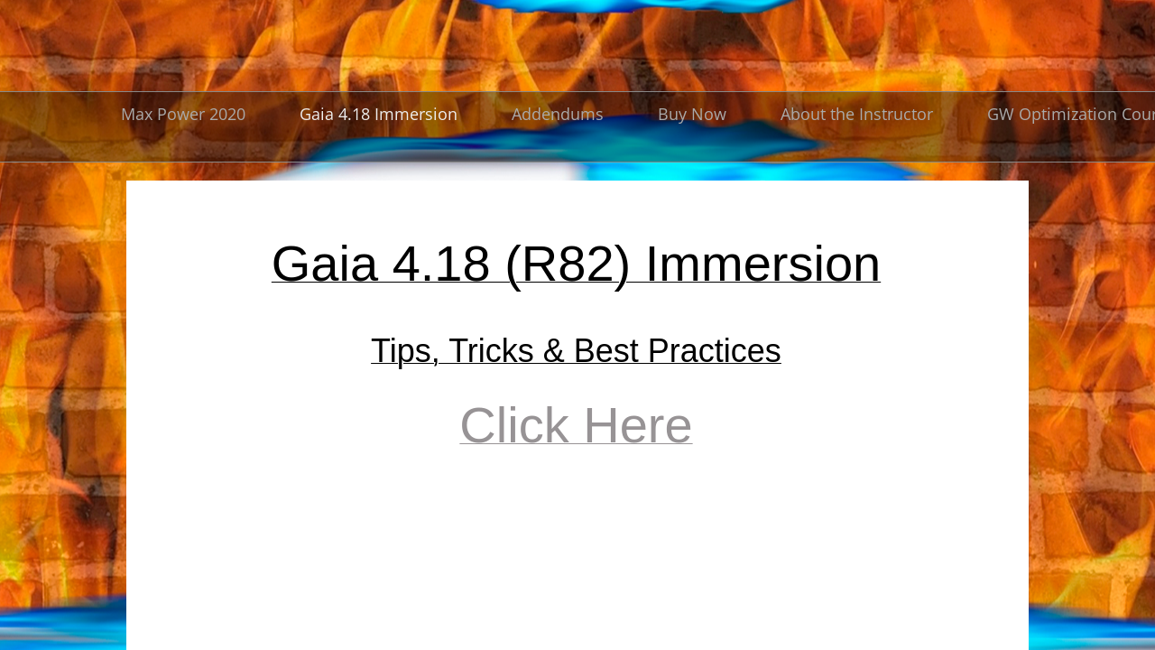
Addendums (558, 114)
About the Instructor (857, 114)
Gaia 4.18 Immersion (378, 114)
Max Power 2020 (183, 114)
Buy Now (692, 114)
